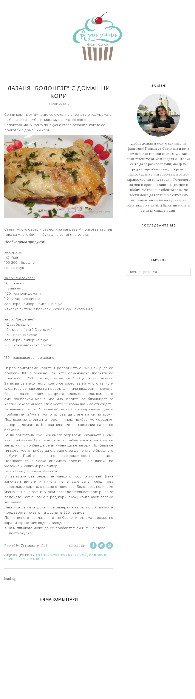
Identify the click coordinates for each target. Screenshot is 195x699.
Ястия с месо (30, 559)
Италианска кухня (54, 555)
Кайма (80, 555)
